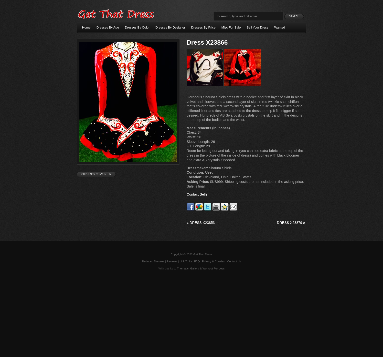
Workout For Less (213, 268)
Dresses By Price (203, 27)
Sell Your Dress (257, 27)
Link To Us (186, 261)
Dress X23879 (291, 223)
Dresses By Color (137, 27)
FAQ (197, 261)
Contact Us (234, 261)
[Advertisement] (191, 313)
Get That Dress (116, 13)
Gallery (194, 268)
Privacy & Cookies (213, 261)
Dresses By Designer (170, 27)
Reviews (172, 261)
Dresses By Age (107, 27)
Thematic (183, 268)
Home (86, 27)
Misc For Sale (231, 27)
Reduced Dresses (153, 261)
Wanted (279, 27)
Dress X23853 (201, 223)
